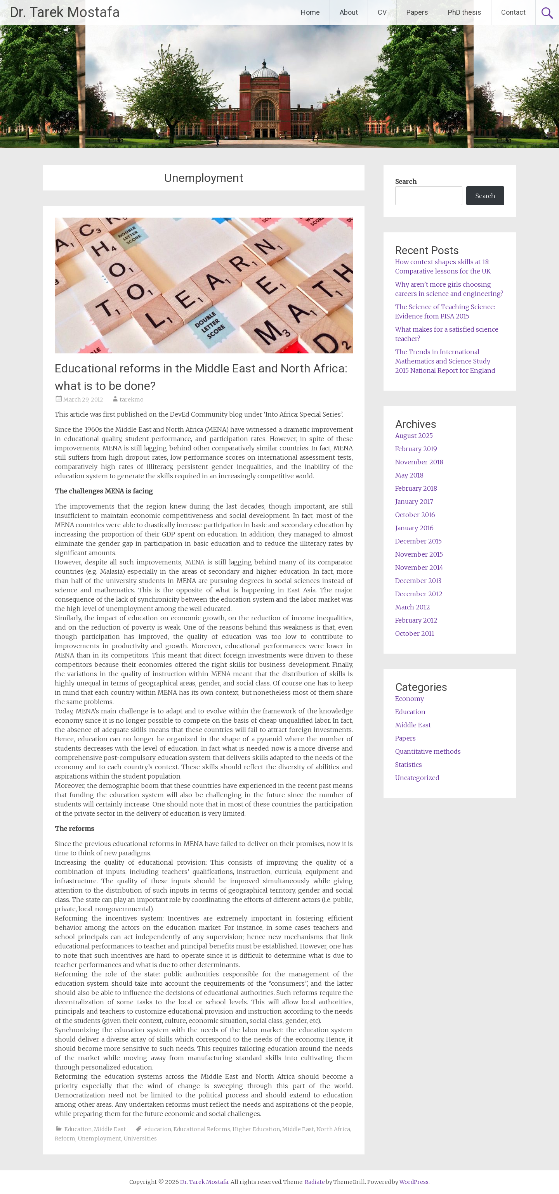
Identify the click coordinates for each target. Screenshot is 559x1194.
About (349, 12)
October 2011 (414, 633)
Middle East (110, 1129)
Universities (140, 1138)
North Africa (333, 1129)
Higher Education (256, 1129)
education (157, 1129)
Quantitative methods (428, 751)
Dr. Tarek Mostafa (65, 12)
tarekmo (132, 399)
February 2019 (416, 449)
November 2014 (419, 567)
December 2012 (419, 594)
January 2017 (414, 501)
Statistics (408, 764)
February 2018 (416, 488)
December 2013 (418, 581)
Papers (417, 12)
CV (382, 12)
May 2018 (409, 475)
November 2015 (419, 554)
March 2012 (412, 607)
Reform (65, 1138)
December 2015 (418, 541)
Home (310, 12)
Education (78, 1129)
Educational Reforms (202, 1129)
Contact (513, 12)
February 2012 (416, 620)
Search (406, 181)
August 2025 (414, 436)
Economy (409, 699)
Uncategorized (417, 778)
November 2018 (419, 462)
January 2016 (414, 528)
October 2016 (415, 515)
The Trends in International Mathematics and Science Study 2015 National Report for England (445, 361)
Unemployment (99, 1138)
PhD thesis (464, 12)
